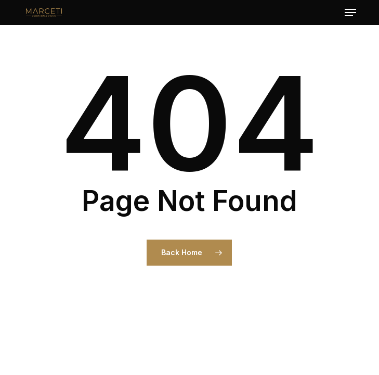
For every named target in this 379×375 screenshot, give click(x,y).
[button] (350, 12)
